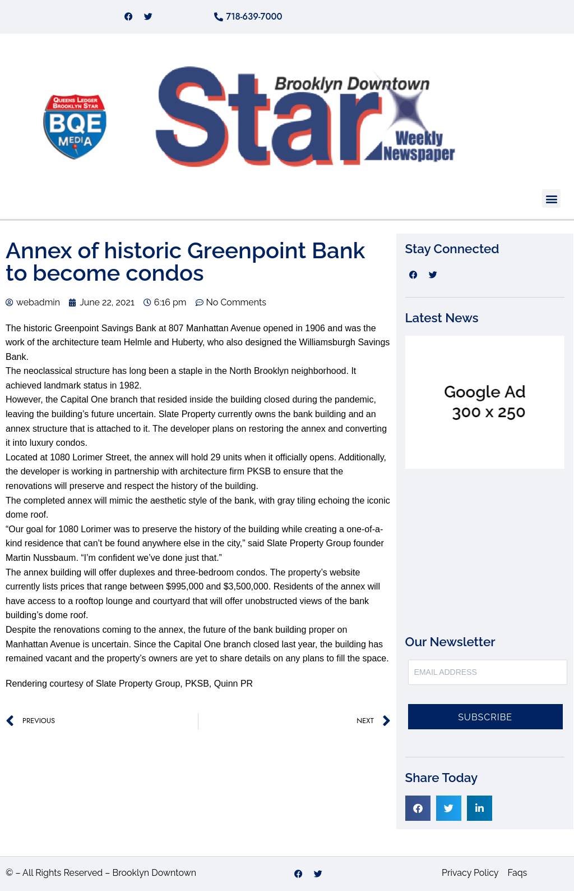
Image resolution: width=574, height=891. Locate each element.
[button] (551, 198)
